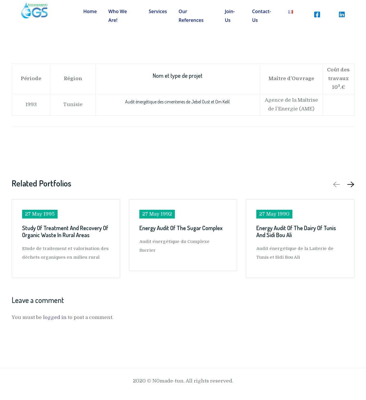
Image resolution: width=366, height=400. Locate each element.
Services (158, 11)
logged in (55, 317)
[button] (349, 184)
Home (90, 11)
